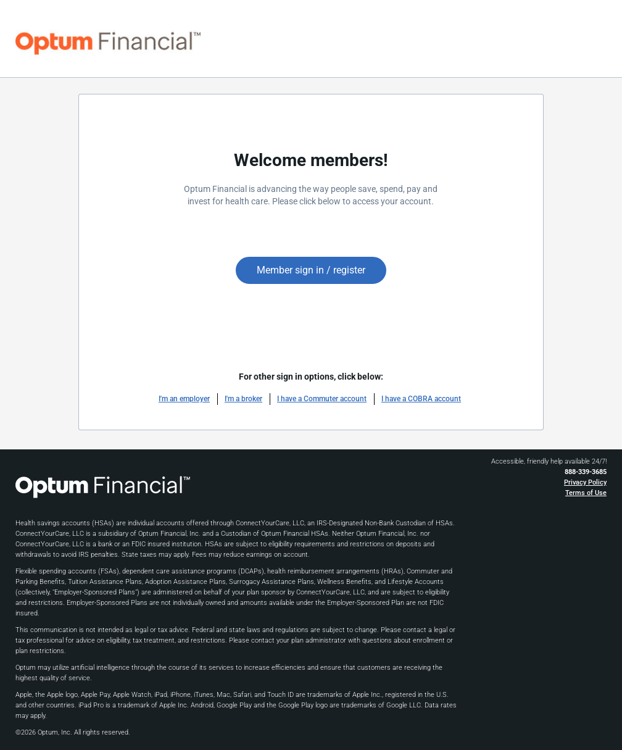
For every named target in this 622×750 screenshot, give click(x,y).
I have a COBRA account (421, 398)
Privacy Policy (585, 482)
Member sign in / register (311, 270)
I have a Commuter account (322, 398)
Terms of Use (586, 493)
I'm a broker (243, 398)
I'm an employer (184, 398)
